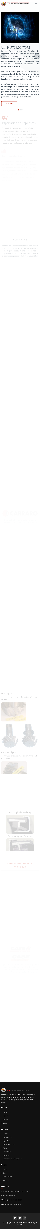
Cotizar (5, 1112)
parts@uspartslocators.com (12, 1200)
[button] (3, 56)
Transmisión (7, 1151)
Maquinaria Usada (9, 1144)
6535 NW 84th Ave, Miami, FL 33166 (15, 1191)
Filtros (5, 1148)
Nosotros (6, 1116)
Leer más (9, 104)
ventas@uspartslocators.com (13, 1204)
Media (5, 1123)
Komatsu (6, 1180)
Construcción (7, 1137)
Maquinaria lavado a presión (12, 1159)
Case (4, 1173)
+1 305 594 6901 (9, 1195)
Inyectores (6, 1155)
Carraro (5, 1169)
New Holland (7, 1176)
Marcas (5, 1119)
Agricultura (6, 1141)
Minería (5, 1133)
